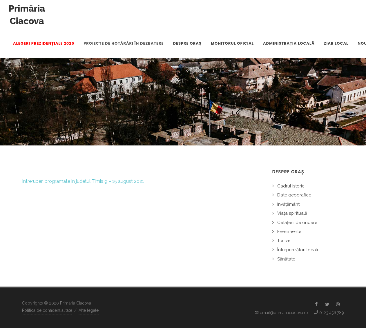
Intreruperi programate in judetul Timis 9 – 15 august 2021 (83, 181)
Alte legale (89, 310)
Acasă (338, 87)
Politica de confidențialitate (47, 310)
